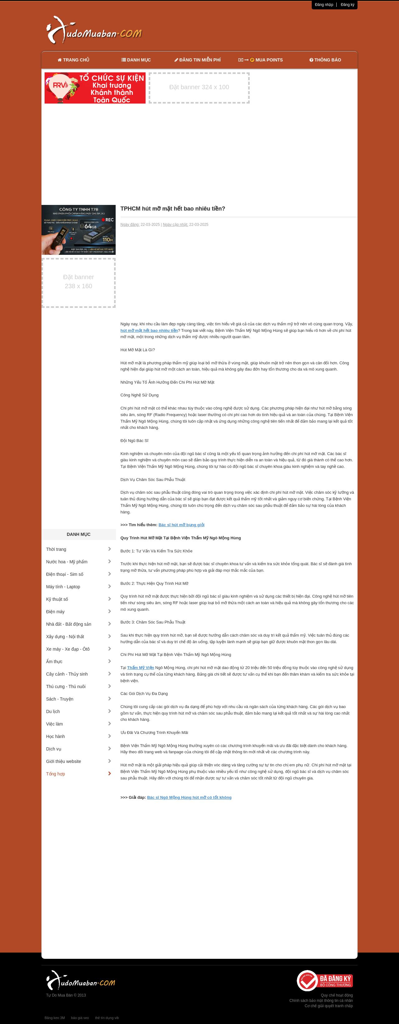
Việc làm (78, 723)
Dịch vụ (78, 748)
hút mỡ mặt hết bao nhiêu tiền (149, 330)
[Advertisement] (265, 29)
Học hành (78, 736)
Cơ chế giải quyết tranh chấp (329, 1006)
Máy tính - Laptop (78, 586)
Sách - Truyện (78, 698)
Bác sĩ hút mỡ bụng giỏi (182, 524)
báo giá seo (80, 1018)
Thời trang (78, 549)
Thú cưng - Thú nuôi (78, 686)
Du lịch (78, 711)
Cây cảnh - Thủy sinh (78, 674)
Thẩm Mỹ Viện (140, 667)
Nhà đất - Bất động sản (78, 624)
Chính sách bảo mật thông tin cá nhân (321, 1000)
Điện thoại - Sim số (78, 574)
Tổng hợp (78, 773)
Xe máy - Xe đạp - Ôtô (78, 649)
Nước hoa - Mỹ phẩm (78, 561)
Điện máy (78, 611)
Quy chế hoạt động (337, 995)
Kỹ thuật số (78, 599)
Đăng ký (347, 4)
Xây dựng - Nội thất (78, 636)
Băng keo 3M (55, 1018)
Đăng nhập (324, 4)
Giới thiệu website (78, 761)
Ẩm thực (78, 661)
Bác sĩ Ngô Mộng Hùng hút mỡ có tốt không (189, 797)
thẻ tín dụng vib (107, 1018)
